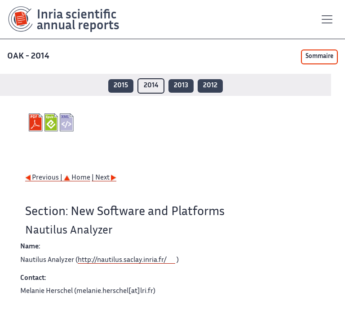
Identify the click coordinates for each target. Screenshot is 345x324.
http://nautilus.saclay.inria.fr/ (122, 260)
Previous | (44, 178)
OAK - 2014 (29, 56)
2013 (181, 86)
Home (77, 178)
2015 (121, 86)
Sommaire (319, 56)
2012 (210, 86)
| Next (104, 178)
